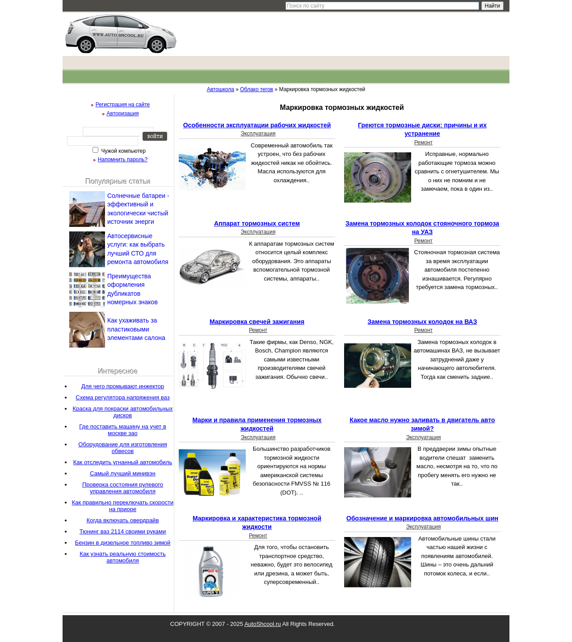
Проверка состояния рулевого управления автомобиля (122, 488)
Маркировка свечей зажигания (257, 321)
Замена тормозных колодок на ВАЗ (422, 321)
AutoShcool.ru (262, 624)
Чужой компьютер (123, 151)
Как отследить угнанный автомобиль (122, 462)
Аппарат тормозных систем (257, 223)
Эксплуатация (258, 133)
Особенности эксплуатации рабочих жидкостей (257, 125)
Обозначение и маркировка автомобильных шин (422, 518)
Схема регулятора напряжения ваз (122, 397)
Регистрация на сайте (123, 104)
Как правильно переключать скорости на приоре (123, 505)
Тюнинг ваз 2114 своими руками (123, 531)
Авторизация (123, 113)
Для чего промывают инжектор (122, 386)
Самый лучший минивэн (123, 473)
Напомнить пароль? (122, 159)
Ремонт (423, 142)
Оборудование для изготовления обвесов (122, 447)
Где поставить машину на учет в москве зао (122, 429)
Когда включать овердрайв (123, 520)
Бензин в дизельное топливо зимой (123, 542)
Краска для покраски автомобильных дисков (123, 412)
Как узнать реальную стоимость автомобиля (122, 557)
